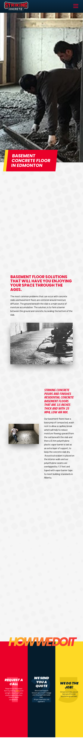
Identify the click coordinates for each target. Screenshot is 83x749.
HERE (18, 690)
